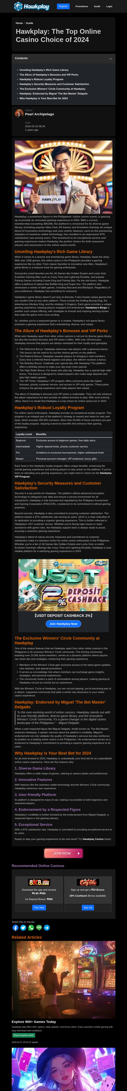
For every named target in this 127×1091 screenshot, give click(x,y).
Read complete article (24, 1035)
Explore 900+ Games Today (34, 1022)
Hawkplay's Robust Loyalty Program (41, 79)
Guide (97, 6)
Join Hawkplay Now (63, 623)
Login (109, 6)
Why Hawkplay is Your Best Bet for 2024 (44, 98)
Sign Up (88, 907)
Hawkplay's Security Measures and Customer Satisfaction (54, 84)
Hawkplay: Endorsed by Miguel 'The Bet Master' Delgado (54, 93)
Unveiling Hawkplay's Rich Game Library (44, 70)
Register (63, 6)
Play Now (39, 907)
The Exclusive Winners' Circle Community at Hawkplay (52, 88)
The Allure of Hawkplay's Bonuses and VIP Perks (49, 74)
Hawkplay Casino (93, 839)
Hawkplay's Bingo (96, 307)
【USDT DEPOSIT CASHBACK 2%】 (63, 616)
